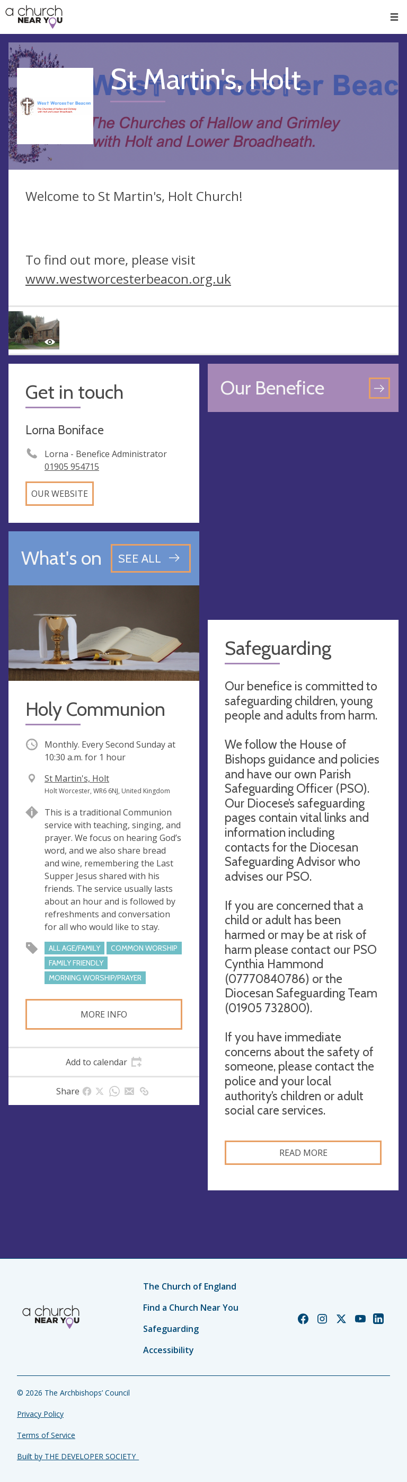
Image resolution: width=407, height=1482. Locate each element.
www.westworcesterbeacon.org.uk (128, 278)
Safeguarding (171, 1329)
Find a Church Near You (190, 1307)
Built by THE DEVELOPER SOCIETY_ (78, 1456)
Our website (59, 493)
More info (104, 1014)
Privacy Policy (40, 1414)
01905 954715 (72, 466)
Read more (303, 1153)
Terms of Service (46, 1435)
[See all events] (151, 558)
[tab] (103, 1062)
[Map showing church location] (303, 515)
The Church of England (189, 1286)
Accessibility (168, 1350)
